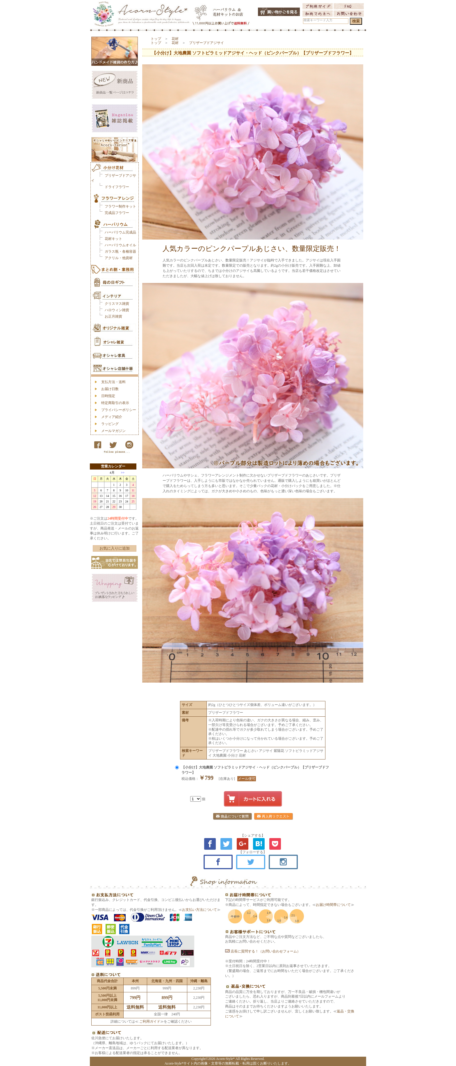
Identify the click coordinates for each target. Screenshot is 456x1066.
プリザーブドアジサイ (206, 43)
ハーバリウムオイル (120, 245)
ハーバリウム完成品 (120, 232)
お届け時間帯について (333, 905)
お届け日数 (110, 389)
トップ (156, 39)
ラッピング (110, 424)
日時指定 (108, 396)
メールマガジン (113, 431)
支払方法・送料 (113, 382)
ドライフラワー (117, 187)
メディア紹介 (111, 417)
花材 (175, 39)
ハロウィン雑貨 (117, 310)
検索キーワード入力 (318, 20)
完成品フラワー (117, 213)
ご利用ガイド (149, 1021)
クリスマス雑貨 (117, 304)
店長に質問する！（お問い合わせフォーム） (262, 951)
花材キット (113, 239)
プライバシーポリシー (118, 410)
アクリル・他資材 (119, 258)
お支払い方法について (199, 910)
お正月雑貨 (113, 316)
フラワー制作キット (120, 206)
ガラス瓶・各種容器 (120, 251)
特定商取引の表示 (115, 403)
